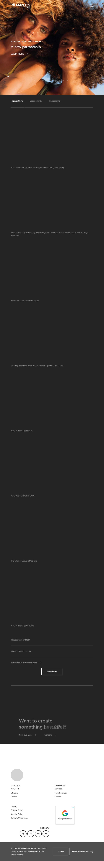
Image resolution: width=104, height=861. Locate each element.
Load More (52, 672)
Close (61, 852)
